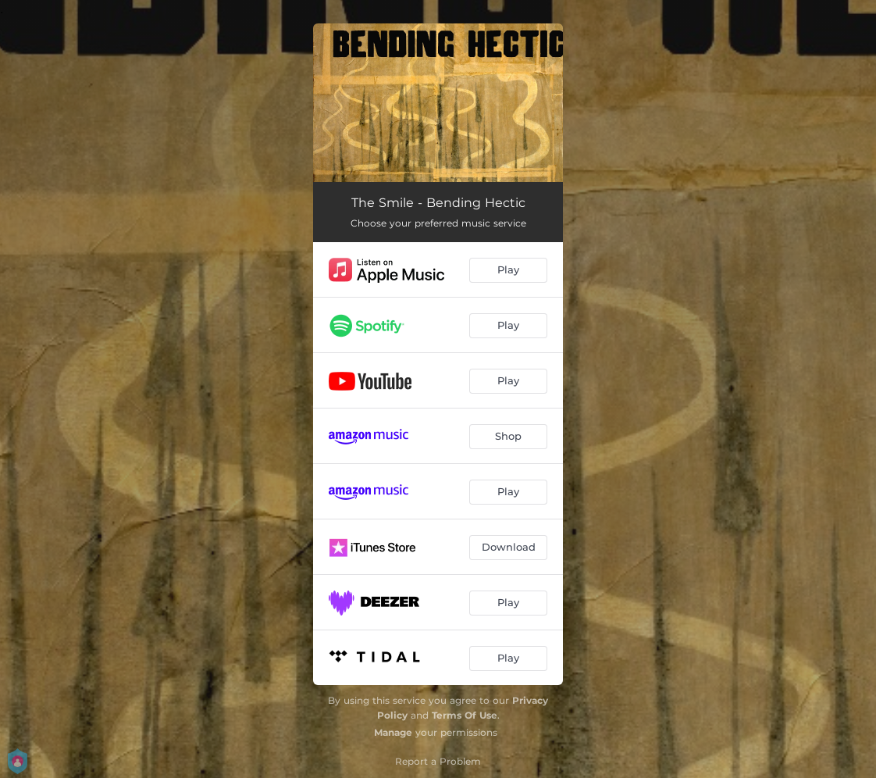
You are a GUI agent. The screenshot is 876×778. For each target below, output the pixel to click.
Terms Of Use (464, 715)
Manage (393, 732)
